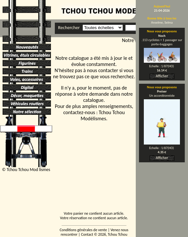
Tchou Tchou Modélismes (103, 115)
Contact (87, 234)
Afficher (162, 76)
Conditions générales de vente (83, 230)
